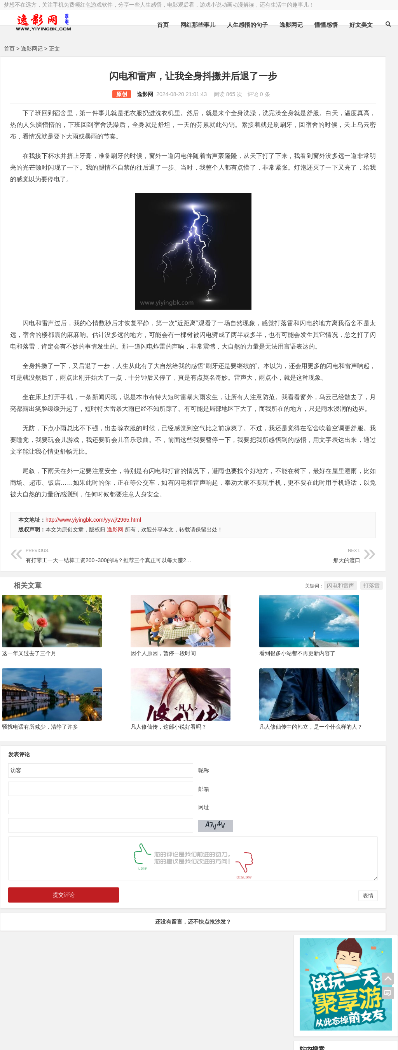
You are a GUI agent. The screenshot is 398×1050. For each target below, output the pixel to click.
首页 (163, 24)
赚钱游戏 (61, 1037)
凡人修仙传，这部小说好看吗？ (136, 777)
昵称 (155, 821)
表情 (271, 946)
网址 (155, 858)
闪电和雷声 (244, 644)
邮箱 (155, 839)
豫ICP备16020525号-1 (115, 1018)
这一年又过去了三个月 (29, 708)
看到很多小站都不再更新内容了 (233, 708)
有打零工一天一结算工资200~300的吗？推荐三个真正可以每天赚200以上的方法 (122, 613)
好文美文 (361, 24)
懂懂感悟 (326, 24)
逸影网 (97, 94)
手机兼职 (122, 1037)
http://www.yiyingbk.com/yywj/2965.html (93, 578)
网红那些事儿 (197, 24)
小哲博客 (48, 1027)
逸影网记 (291, 24)
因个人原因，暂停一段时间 (131, 708)
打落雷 (275, 644)
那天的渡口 (204, 613)
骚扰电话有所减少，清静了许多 (40, 777)
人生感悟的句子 (247, 24)
